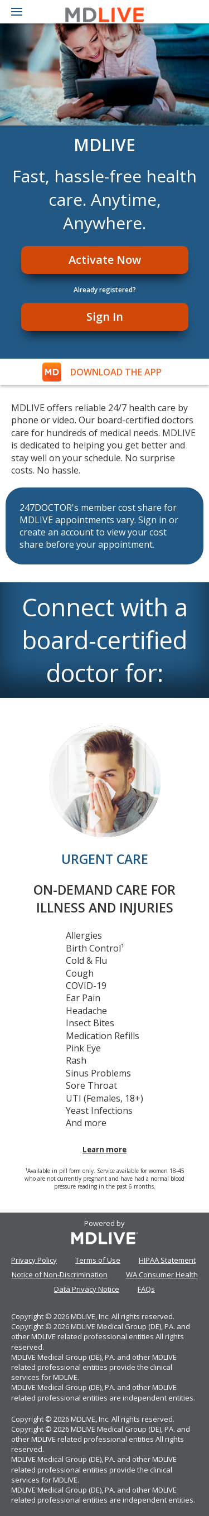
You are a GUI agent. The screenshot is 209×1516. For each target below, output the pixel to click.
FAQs (146, 1289)
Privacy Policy (34, 1260)
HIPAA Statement (167, 1260)
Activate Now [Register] (105, 259)
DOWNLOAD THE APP (116, 372)
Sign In (104, 316)
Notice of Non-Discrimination (60, 1274)
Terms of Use (97, 1260)
